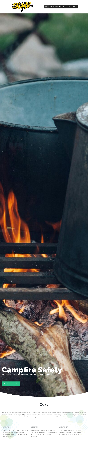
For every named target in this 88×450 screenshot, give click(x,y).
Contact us (75, 6)
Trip (69, 6)
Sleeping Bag (62, 6)
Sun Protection (54, 6)
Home (46, 6)
